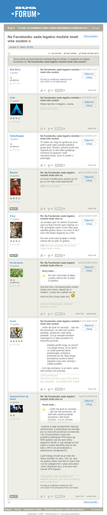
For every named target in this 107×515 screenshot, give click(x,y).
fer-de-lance (16, 262)
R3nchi (14, 172)
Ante (13, 97)
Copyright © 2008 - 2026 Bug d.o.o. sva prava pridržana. (53, 514)
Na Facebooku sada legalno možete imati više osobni (57, 61)
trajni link (92, 90)
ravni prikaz (71, 53)
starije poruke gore (90, 53)
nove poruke (75, 28)
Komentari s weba (33, 509)
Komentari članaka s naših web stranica (64, 509)
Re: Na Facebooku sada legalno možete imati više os (57, 174)
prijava (25, 28)
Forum (21, 28)
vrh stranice (96, 509)
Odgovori (89, 74)
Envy (13, 216)
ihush (13, 321)
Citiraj (89, 77)
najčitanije (62, 28)
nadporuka (91, 313)
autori (86, 28)
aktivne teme (50, 28)
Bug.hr (11, 28)
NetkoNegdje (17, 136)
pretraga (95, 28)
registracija (36, 28)
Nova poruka (90, 36)
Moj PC (13, 209)
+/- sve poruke (54, 53)
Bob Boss (15, 69)
